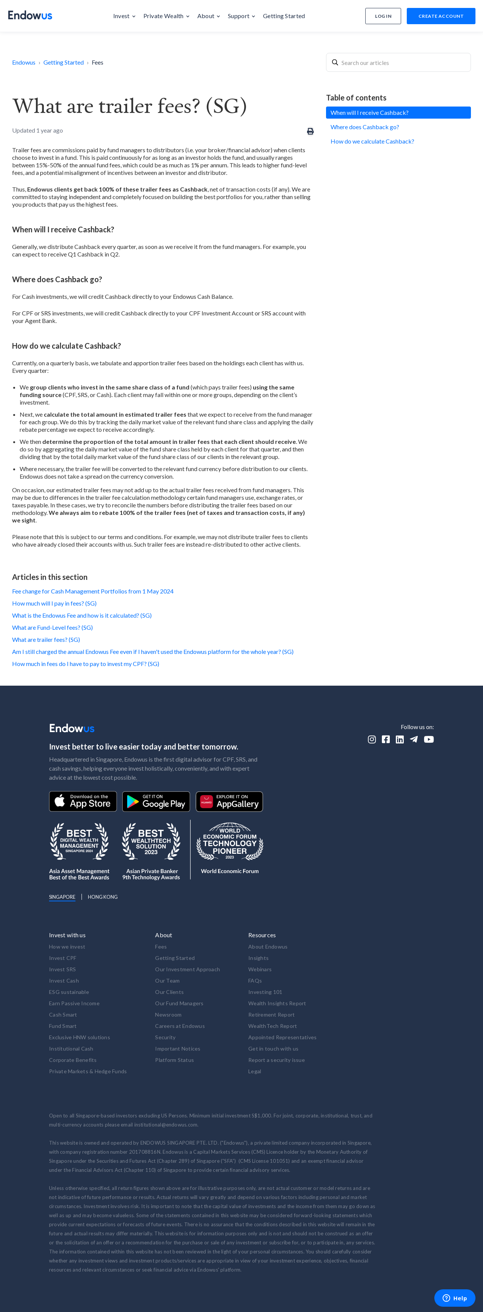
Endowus (23, 62)
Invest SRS (62, 969)
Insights (258, 958)
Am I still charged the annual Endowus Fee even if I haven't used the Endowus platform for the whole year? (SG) (153, 651)
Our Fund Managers (179, 1003)
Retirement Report (271, 1014)
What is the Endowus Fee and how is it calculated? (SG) (82, 615)
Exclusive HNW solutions (79, 1037)
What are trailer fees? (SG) (46, 639)
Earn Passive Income (74, 1003)
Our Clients (169, 992)
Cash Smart (63, 1014)
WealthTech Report (272, 1026)
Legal (254, 1071)
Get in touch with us (273, 1048)
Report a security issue (276, 1060)
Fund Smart (63, 1026)
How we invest (67, 946)
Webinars (260, 969)
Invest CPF (63, 958)
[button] (124, 16)
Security (165, 1037)
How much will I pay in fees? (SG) (54, 603)
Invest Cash (64, 980)
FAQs (255, 980)
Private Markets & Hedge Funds (88, 1071)
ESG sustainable (69, 992)
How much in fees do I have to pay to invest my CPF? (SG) (85, 663)
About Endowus (268, 946)
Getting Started (63, 62)
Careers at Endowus (180, 1026)
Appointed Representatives (282, 1037)
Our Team (167, 980)
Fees (97, 62)
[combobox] (398, 62)
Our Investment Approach (187, 969)
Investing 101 (265, 992)
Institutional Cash (71, 1048)
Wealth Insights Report (277, 1003)
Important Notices (177, 1048)
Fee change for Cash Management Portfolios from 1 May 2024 (93, 591)
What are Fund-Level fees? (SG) (52, 627)
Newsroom (168, 1014)
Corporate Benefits (73, 1060)
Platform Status (174, 1060)
